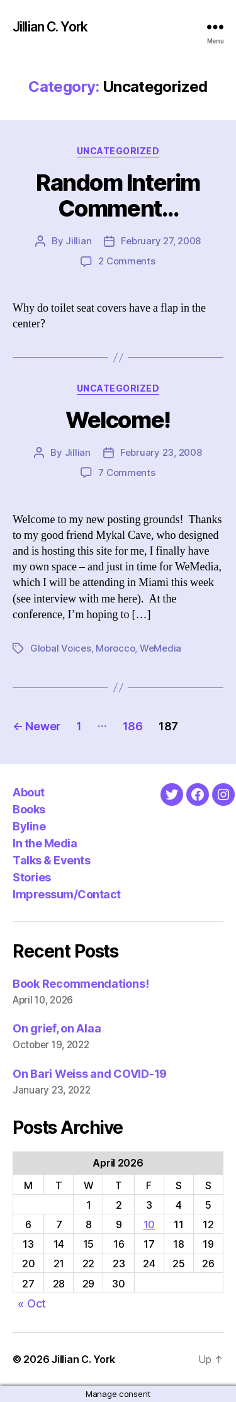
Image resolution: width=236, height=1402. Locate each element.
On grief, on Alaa (57, 1028)
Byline (29, 826)
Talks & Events (51, 860)
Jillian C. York (50, 26)
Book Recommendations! (81, 983)
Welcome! (117, 420)
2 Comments (126, 261)
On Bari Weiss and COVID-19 (90, 1073)
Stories (32, 877)
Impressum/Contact (67, 894)
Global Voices (60, 648)
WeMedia (160, 648)
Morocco (115, 648)
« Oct (32, 1303)
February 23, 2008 (161, 452)
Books (29, 809)
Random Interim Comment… (117, 195)
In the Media (45, 843)
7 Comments (126, 472)
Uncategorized (118, 150)
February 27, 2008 (161, 241)
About (29, 792)
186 (133, 726)
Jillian (78, 241)
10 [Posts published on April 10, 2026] (149, 1224)
